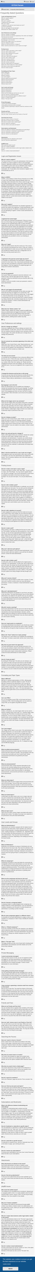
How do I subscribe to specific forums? (10, 132)
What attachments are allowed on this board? (11, 138)
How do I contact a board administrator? (10, 150)
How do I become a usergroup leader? (10, 94)
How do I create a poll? (6, 54)
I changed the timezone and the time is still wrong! (12, 38)
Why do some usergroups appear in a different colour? (13, 95)
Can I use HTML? (5, 73)
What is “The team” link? (7, 98)
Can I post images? (5, 76)
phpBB (30, 392)
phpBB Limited (11, 1193)
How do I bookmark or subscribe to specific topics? (13, 131)
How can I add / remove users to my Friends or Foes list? (14, 114)
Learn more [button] (7, 1264)
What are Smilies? (5, 75)
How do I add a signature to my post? (9, 53)
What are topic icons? (6, 83)
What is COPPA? (5, 19)
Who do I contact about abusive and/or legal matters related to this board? (16, 148)
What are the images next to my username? (11, 41)
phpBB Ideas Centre (8, 1207)
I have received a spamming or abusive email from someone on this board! (16, 107)
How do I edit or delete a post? (8, 52)
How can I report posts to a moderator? (10, 63)
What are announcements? (7, 79)
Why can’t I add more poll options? (9, 56)
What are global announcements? (9, 78)
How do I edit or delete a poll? (8, 57)
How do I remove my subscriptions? (9, 133)
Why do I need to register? (7, 18)
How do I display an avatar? (7, 42)
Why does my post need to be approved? (10, 66)
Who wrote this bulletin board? (8, 145)
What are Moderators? (6, 90)
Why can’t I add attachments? (8, 60)
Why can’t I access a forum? (7, 59)
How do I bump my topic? (7, 67)
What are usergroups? (6, 91)
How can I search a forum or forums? (9, 119)
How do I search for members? (8, 123)
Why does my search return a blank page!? (11, 121)
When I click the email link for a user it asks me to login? (14, 45)
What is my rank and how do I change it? (10, 44)
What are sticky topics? (6, 81)
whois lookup (11, 1223)
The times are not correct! (7, 37)
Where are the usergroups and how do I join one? (12, 93)
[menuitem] (3, 2)
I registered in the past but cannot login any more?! (13, 25)
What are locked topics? (6, 82)
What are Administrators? (7, 88)
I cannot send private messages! (8, 103)
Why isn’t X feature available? (8, 146)
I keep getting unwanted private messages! (11, 105)
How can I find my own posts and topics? (10, 124)
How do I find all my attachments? (9, 140)
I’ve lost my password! (6, 26)
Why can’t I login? (5, 23)
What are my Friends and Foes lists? (9, 112)
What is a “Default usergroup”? (8, 97)
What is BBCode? (5, 72)
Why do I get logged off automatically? (10, 28)
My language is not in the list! (8, 39)
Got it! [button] (10, 1268)
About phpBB (13, 1196)
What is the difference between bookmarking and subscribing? (15, 129)
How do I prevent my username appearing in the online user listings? (17, 35)
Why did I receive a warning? (8, 61)
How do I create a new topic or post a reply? (11, 50)
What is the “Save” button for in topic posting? (11, 64)
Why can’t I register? (6, 20)
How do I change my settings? (8, 34)
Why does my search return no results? (10, 120)
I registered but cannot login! (7, 22)
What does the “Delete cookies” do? (9, 29)
